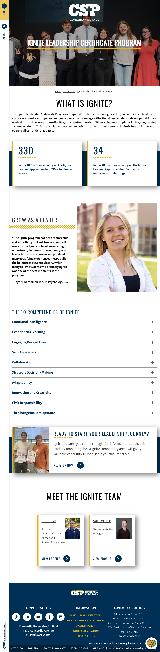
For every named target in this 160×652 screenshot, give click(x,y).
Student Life (69, 91)
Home (58, 91)
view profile (55, 558)
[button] (4, 31)
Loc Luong (49, 521)
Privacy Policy (86, 636)
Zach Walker (102, 521)
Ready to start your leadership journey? (101, 433)
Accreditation (86, 625)
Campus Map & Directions (86, 615)
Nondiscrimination (86, 630)
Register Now (68, 465)
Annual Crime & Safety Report (86, 620)
